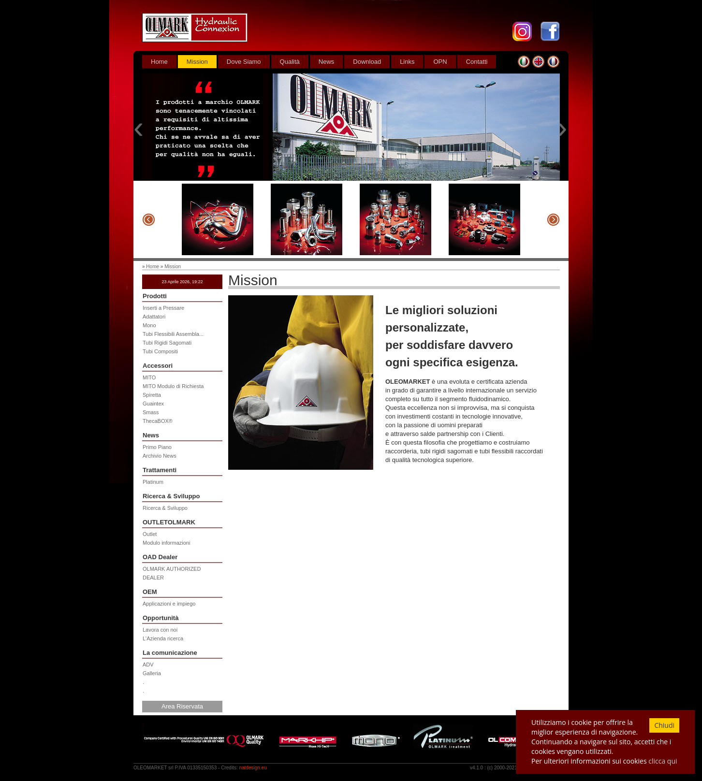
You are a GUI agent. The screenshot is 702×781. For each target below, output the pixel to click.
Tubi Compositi (160, 351)
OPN (440, 61)
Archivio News (159, 456)
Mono (149, 325)
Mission (197, 61)
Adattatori (154, 316)
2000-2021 (505, 767)
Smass (151, 412)
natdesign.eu (252, 767)
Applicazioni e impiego (169, 604)
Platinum (153, 482)
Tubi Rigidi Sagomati (167, 343)
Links (407, 61)
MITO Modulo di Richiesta (173, 386)
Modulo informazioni (166, 543)
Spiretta (152, 395)
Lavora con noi (160, 630)
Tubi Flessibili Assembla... (173, 334)
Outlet (150, 534)
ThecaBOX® (158, 421)
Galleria (152, 673)
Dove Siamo (244, 61)
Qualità (290, 61)
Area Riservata (182, 706)
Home (159, 61)
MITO (149, 377)
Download (367, 61)
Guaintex (153, 403)
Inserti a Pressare (163, 308)
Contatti (477, 61)
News (327, 61)
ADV (148, 664)
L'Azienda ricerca (163, 638)
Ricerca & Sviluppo (165, 508)
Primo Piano (157, 447)
